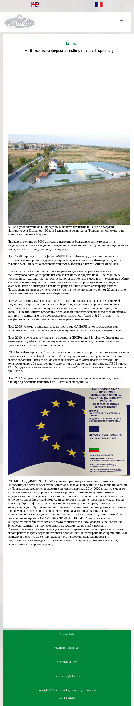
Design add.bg (67, 697)
